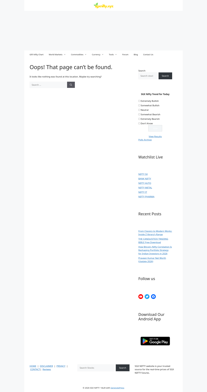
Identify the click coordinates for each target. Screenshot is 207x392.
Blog (136, 54)
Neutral (145, 109)
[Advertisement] (103, 30)
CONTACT (35, 369)
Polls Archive (145, 139)
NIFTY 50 (143, 174)
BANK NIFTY (144, 178)
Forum (125, 54)
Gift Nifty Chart (36, 54)
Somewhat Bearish (150, 114)
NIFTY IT (142, 192)
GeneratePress (117, 387)
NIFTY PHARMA (146, 196)
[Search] (71, 85)
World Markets (58, 54)
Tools (114, 54)
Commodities (80, 54)
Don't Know (147, 123)
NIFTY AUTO (144, 183)
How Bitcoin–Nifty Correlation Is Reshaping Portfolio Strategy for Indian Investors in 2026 (155, 250)
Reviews (47, 369)
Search (141, 70)
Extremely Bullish (150, 100)
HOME (33, 366)
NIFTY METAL (145, 187)
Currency (99, 54)
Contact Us (148, 54)
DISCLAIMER (46, 366)
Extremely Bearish (150, 118)
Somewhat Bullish (150, 105)
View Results (155, 136)
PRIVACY (61, 366)
